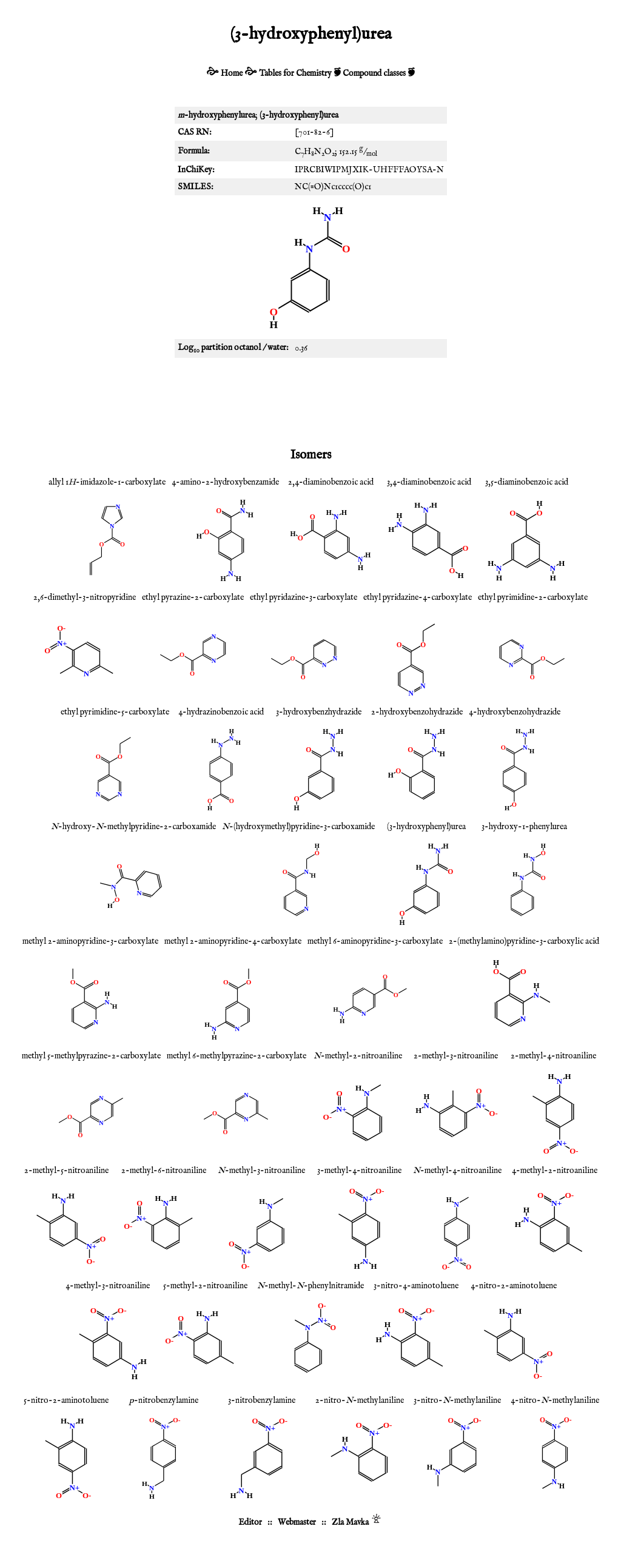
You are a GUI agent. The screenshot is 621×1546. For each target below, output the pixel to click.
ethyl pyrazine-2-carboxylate (193, 597)
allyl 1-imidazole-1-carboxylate (107, 482)
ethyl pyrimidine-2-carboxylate (533, 597)
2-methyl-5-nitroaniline (66, 1170)
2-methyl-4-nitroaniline (553, 1055)
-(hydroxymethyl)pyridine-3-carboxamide (298, 826)
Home (232, 73)
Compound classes (374, 73)
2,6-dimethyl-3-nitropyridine (84, 597)
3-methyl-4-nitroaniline (359, 1170)
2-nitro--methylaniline (359, 1400)
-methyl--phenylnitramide (310, 1285)
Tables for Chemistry (295, 73)
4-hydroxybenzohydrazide (514, 712)
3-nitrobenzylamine (261, 1400)
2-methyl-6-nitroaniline (163, 1170)
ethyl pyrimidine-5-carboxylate (115, 712)
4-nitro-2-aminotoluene (514, 1285)
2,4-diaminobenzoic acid (331, 482)
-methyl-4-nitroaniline (457, 1170)
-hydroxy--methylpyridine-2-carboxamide (133, 826)
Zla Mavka (350, 1522)
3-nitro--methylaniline (457, 1400)
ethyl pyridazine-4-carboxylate (417, 597)
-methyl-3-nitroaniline (261, 1170)
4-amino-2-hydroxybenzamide (225, 482)
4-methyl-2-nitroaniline (554, 1170)
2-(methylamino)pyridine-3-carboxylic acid (524, 941)
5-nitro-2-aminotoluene (66, 1400)
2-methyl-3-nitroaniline (456, 1055)
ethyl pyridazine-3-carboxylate (303, 597)
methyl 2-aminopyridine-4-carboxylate (232, 941)
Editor (250, 1522)
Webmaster (297, 1522)
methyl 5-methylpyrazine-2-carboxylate (91, 1055)
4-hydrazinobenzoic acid (221, 712)
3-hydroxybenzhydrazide (318, 712)
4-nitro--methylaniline (555, 1400)
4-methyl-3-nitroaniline (107, 1285)
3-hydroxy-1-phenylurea (524, 826)
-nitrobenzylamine (163, 1400)
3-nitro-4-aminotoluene (416, 1285)
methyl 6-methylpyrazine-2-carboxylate (236, 1055)
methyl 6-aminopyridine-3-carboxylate (375, 941)
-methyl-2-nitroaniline (358, 1055)
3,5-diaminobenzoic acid (526, 482)
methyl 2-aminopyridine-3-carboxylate (90, 941)
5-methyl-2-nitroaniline (205, 1285)
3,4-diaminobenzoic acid (429, 482)
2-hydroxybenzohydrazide (417, 712)
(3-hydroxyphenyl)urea (426, 826)
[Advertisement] (310, 400)
